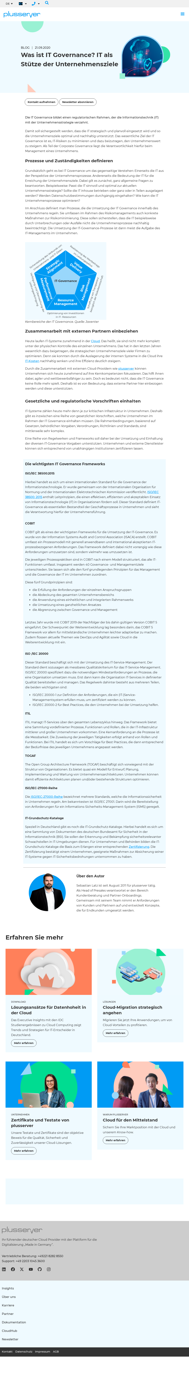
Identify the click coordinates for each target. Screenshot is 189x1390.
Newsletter (10, 1339)
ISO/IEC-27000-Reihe (46, 797)
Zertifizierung (139, 847)
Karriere (8, 1305)
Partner (8, 1314)
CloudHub (9, 1331)
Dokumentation (14, 1322)
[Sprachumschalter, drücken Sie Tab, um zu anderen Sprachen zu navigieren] (9, 3)
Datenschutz (23, 1351)
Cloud (95, 341)
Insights (8, 1288)
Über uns (9, 1297)
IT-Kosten (32, 361)
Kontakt (7, 1351)
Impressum (42, 1351)
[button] (46, 2)
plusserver (126, 368)
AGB (56, 1351)
